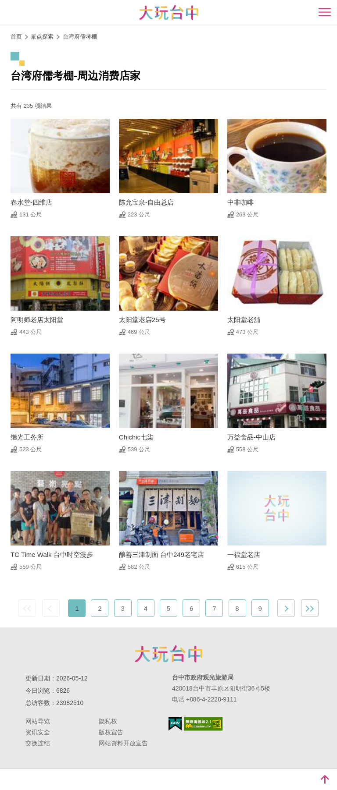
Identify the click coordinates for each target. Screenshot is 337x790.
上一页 (51, 608)
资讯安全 (37, 732)
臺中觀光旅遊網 (168, 12)
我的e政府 (175, 723)
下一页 (286, 608)
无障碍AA (203, 724)
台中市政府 (168, 653)
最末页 (310, 608)
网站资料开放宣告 (123, 743)
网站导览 (37, 721)
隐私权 (108, 721)
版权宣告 (111, 732)
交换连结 (37, 743)
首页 (16, 36)
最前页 (27, 608)
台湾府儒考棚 (80, 36)
